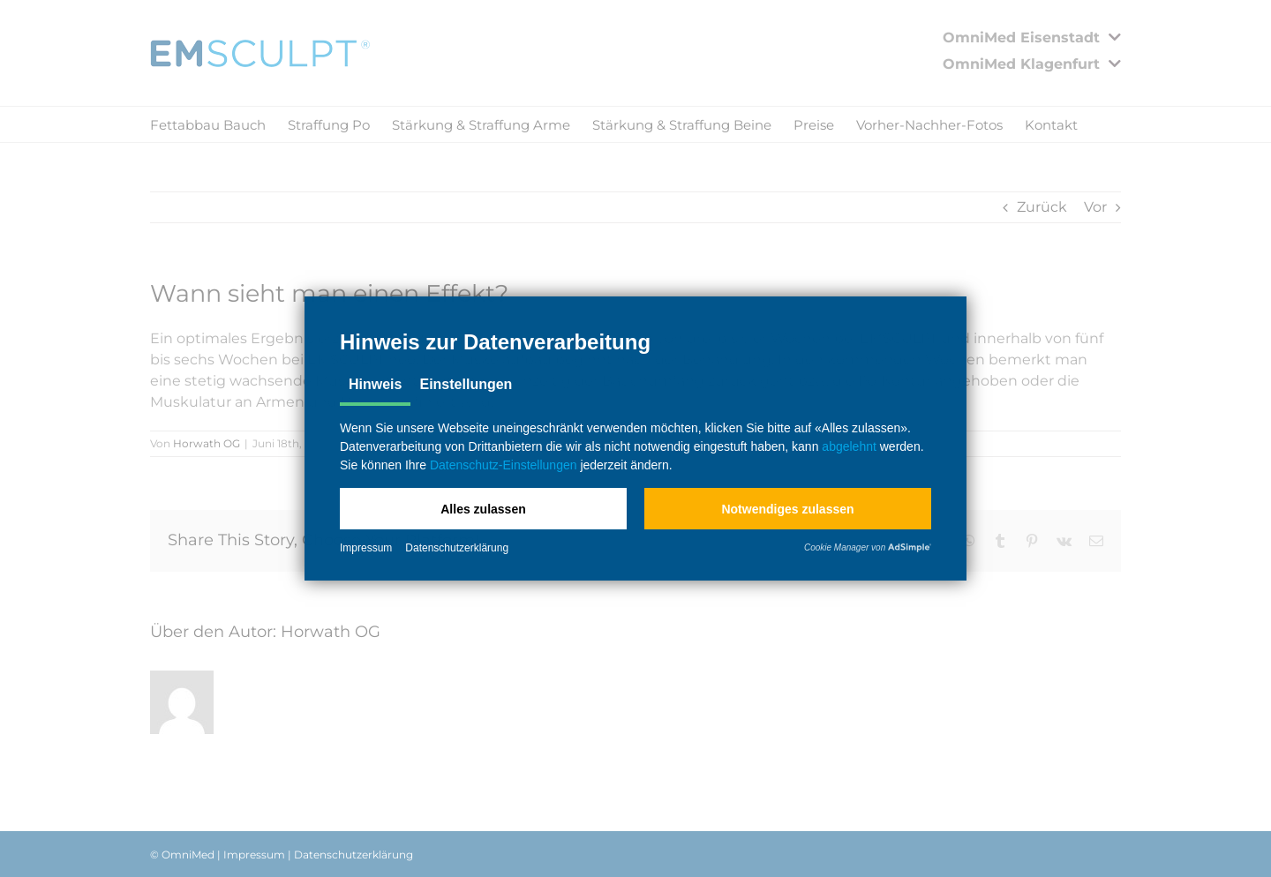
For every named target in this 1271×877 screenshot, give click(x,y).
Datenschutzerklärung (456, 548)
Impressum (366, 548)
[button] (483, 508)
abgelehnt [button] (849, 446)
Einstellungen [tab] (465, 384)
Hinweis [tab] (375, 384)
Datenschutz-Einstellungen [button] (503, 465)
